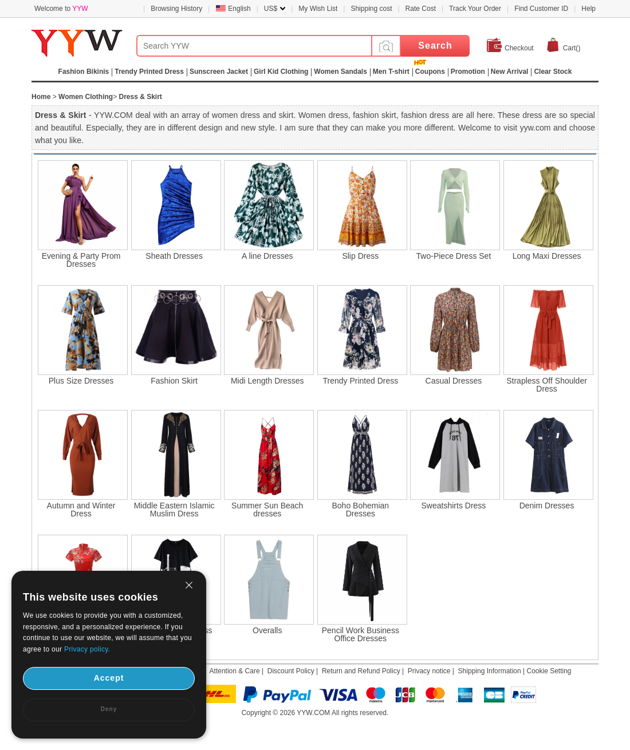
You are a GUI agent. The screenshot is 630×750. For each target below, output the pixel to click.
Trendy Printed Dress (360, 380)
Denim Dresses (546, 505)
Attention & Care (235, 671)
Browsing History (176, 9)
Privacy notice (429, 671)
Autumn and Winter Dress (81, 509)
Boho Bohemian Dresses (360, 509)
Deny (109, 709)
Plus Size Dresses (81, 380)
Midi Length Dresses (267, 380)
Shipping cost (371, 9)
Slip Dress (360, 255)
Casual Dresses (454, 380)
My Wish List (317, 9)
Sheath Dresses (174, 255)
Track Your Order (475, 9)
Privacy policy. (87, 649)
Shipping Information (489, 671)
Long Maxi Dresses (547, 255)
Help (588, 9)
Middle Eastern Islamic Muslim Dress (174, 509)
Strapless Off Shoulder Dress (546, 384)
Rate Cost (420, 9)
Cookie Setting (548, 671)
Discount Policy (290, 671)
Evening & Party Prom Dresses (81, 260)
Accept (109, 677)
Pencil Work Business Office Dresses (360, 634)
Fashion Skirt (174, 380)
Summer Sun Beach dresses (267, 509)
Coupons (430, 72)
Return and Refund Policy (361, 671)
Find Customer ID (541, 9)
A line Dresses (267, 255)
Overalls (267, 630)
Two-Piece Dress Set (453, 255)
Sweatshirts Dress (454, 505)
